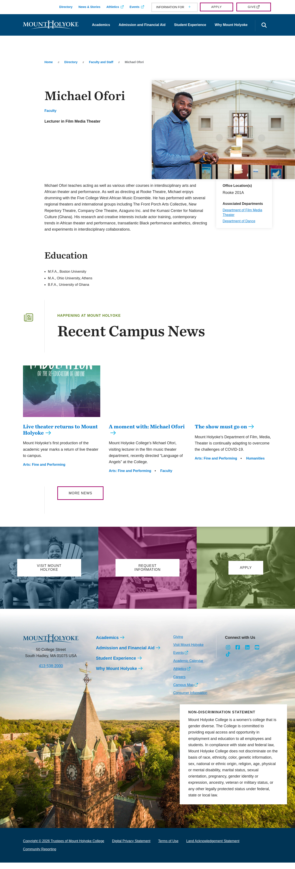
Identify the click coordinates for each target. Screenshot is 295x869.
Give (252, 7)
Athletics (112, 7)
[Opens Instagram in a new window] (228, 647)
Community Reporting (39, 849)
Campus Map (183, 685)
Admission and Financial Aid (142, 25)
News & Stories (89, 7)
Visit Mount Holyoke (188, 645)
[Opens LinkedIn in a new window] (247, 647)
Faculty (50, 111)
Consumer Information (190, 693)
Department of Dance (239, 221)
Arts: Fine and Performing (44, 471)
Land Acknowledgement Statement (212, 841)
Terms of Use (168, 841)
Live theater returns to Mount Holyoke (60, 436)
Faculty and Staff (101, 62)
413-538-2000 (51, 666)
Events (135, 7)
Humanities (255, 458)
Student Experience (190, 25)
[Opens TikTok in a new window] (228, 654)
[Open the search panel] (264, 26)
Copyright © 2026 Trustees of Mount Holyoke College (63, 841)
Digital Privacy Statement (131, 841)
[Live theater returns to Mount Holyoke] (61, 420)
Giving (178, 637)
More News (80, 493)
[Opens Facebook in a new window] (238, 647)
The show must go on (221, 426)
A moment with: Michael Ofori (147, 426)
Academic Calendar (188, 661)
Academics (101, 25)
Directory (65, 7)
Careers (179, 677)
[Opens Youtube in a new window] (257, 647)
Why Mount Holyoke (231, 25)
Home (48, 62)
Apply (216, 7)
